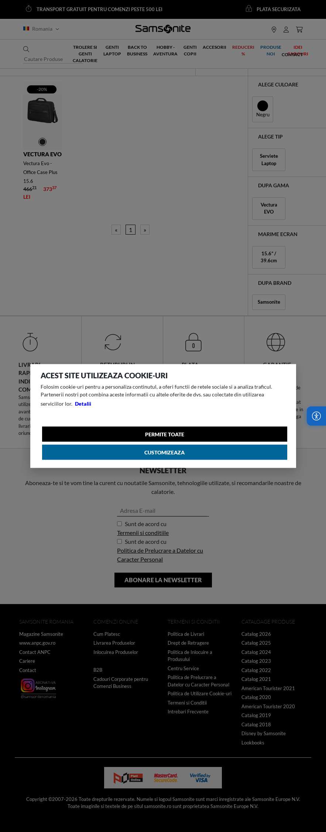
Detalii (83, 403)
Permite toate (164, 434)
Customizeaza (164, 452)
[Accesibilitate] (316, 416)
